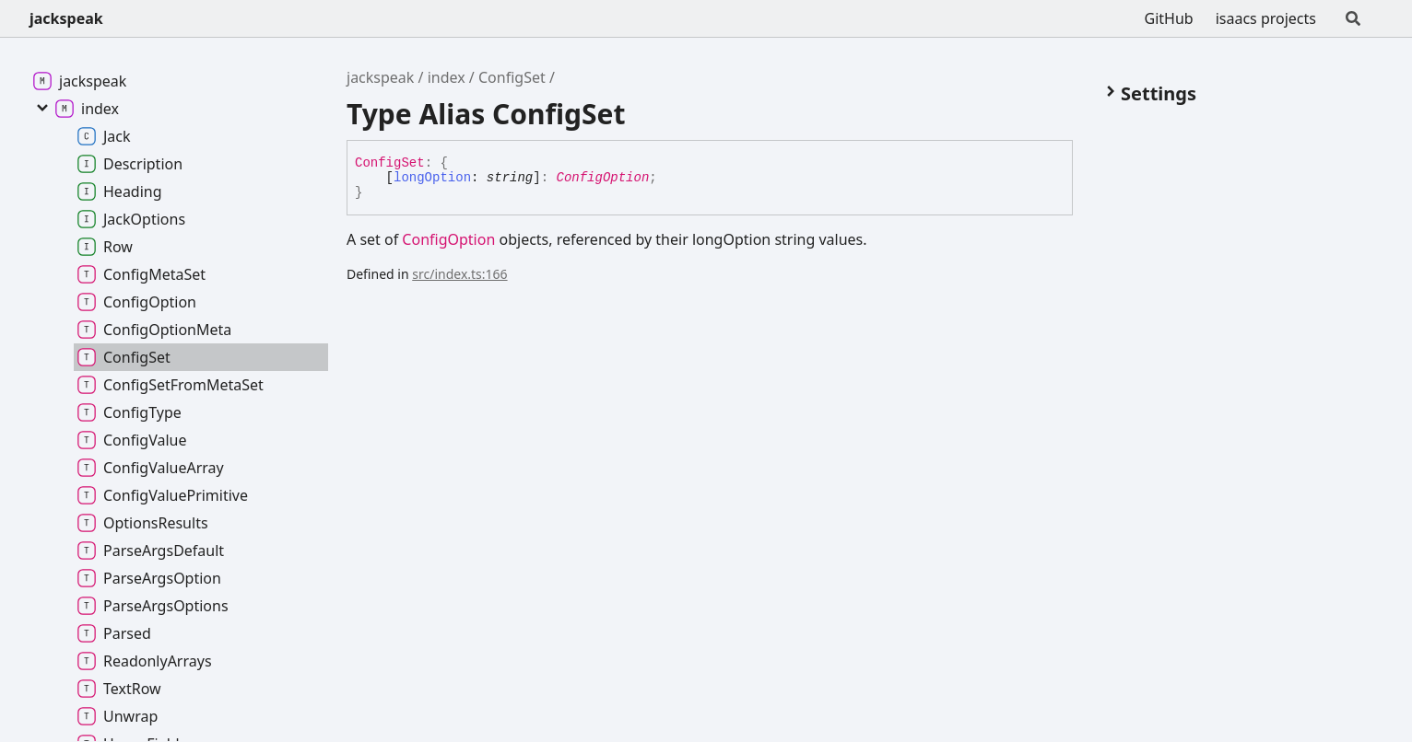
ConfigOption (602, 177)
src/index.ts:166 (459, 274)
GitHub (1169, 18)
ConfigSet (512, 77)
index (446, 77)
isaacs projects (1266, 18)
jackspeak (66, 18)
